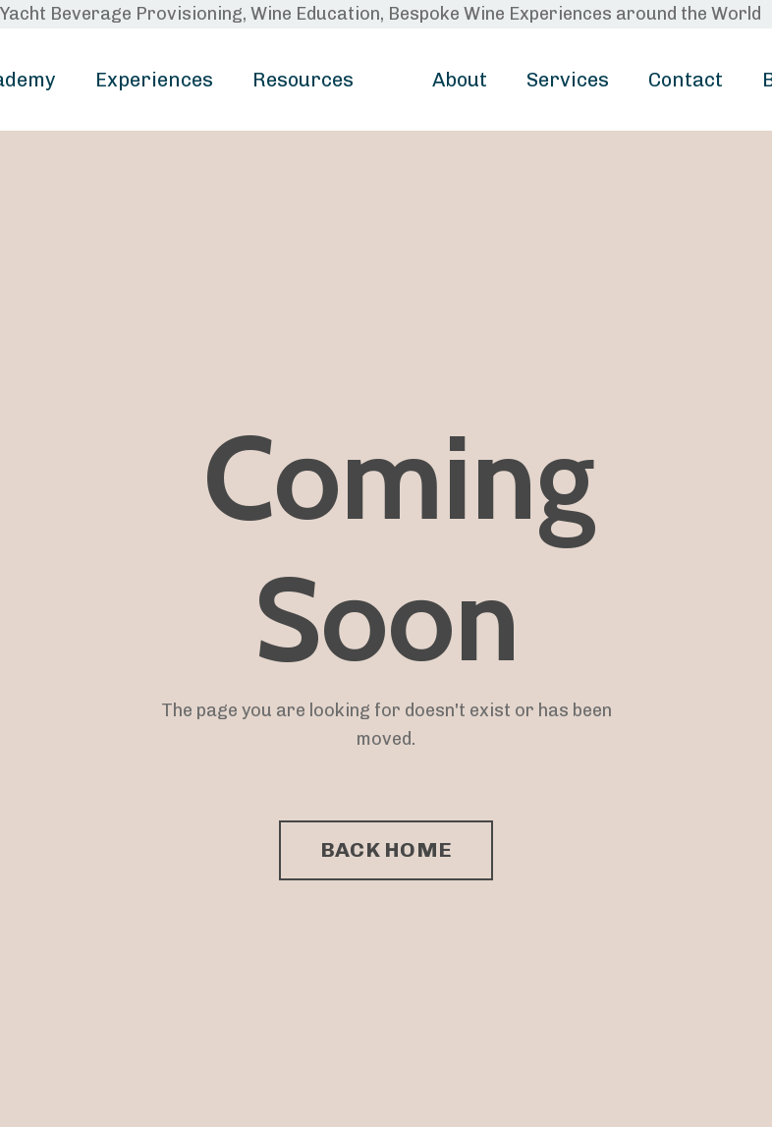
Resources (303, 79)
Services (567, 79)
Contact (685, 79)
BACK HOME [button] (386, 849)
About (459, 79)
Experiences (154, 79)
